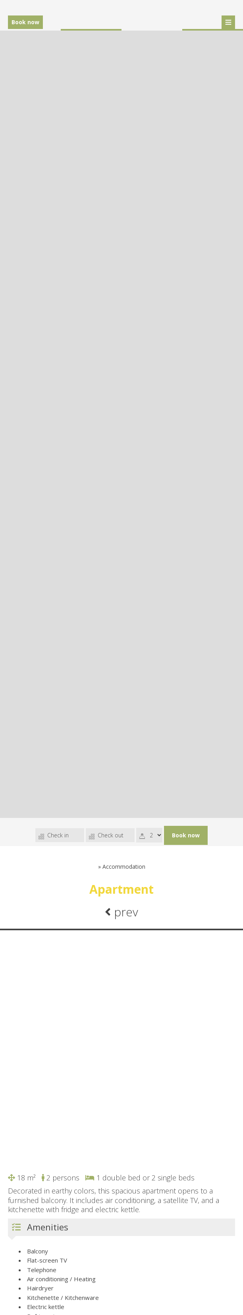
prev (121, 912)
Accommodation (123, 866)
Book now (25, 22)
